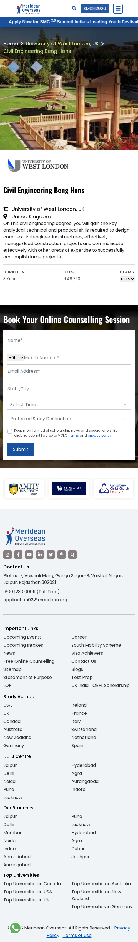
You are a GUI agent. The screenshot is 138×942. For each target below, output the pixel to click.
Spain (77, 745)
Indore (78, 789)
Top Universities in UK (26, 900)
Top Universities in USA (27, 892)
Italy (76, 721)
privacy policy (100, 435)
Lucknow (12, 797)
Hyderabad (83, 765)
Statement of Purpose (27, 677)
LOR (7, 685)
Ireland (79, 705)
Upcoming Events (22, 637)
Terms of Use (77, 935)
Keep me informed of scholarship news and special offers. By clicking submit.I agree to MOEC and (65, 433)
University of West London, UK (62, 43)
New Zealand (17, 737)
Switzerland (84, 729)
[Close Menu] (118, 8)
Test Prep (82, 677)
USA (7, 705)
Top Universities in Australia (101, 884)
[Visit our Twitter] (51, 554)
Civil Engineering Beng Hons (37, 51)
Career (79, 637)
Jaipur (10, 765)
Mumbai (12, 832)
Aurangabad (85, 781)
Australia (12, 729)
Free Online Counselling (28, 661)
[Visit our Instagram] (7, 554)
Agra (76, 773)
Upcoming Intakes (23, 645)
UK (6, 713)
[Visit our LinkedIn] (40, 554)
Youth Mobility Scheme (96, 645)
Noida (9, 781)
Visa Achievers (87, 653)
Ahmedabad (17, 857)
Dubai (77, 848)
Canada (12, 721)
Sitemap (12, 669)
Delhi (8, 773)
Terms (73, 435)
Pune (8, 789)
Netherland (83, 737)
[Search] (74, 8)
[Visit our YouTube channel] (29, 554)
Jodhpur (80, 857)
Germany (13, 745)
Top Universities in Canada (32, 884)
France (79, 713)
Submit (20, 449)
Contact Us (83, 661)
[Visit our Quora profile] (72, 554)
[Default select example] (69, 405)
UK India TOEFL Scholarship (100, 685)
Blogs (77, 669)
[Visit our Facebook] (18, 554)
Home (10, 43)
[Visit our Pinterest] (61, 554)
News (9, 653)
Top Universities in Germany (101, 906)
